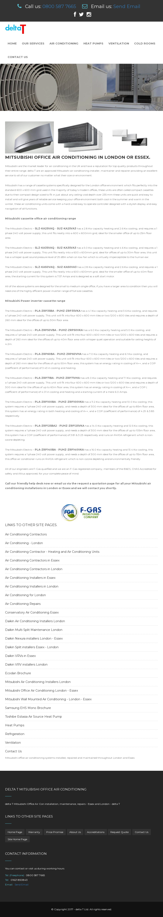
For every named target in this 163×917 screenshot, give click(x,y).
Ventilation (118, 43)
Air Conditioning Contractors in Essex (32, 560)
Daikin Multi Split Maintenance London (33, 630)
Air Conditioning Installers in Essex (30, 578)
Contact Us (18, 57)
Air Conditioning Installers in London (31, 586)
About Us (75, 832)
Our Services (33, 43)
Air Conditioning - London (24, 543)
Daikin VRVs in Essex (20, 656)
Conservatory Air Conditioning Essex (32, 612)
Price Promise (54, 832)
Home (12, 43)
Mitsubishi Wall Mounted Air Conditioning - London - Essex (48, 699)
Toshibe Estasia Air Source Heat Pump (33, 716)
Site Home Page (17, 839)
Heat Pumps (93, 43)
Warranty (34, 832)
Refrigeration (14, 734)
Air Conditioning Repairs (23, 604)
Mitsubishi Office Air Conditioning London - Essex (41, 690)
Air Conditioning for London (25, 595)
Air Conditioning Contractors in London (33, 569)
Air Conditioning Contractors (26, 534)
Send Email (126, 6)
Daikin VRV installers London (26, 664)
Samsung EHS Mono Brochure (28, 708)
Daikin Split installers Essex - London (32, 647)
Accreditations (95, 832)
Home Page (15, 832)
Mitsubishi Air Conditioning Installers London (38, 682)
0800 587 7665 (59, 6)
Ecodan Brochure (18, 673)
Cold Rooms (144, 43)
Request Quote (119, 832)
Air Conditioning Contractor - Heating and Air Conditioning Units (52, 552)
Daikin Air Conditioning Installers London (35, 621)
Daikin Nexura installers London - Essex (34, 638)
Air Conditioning (63, 43)
